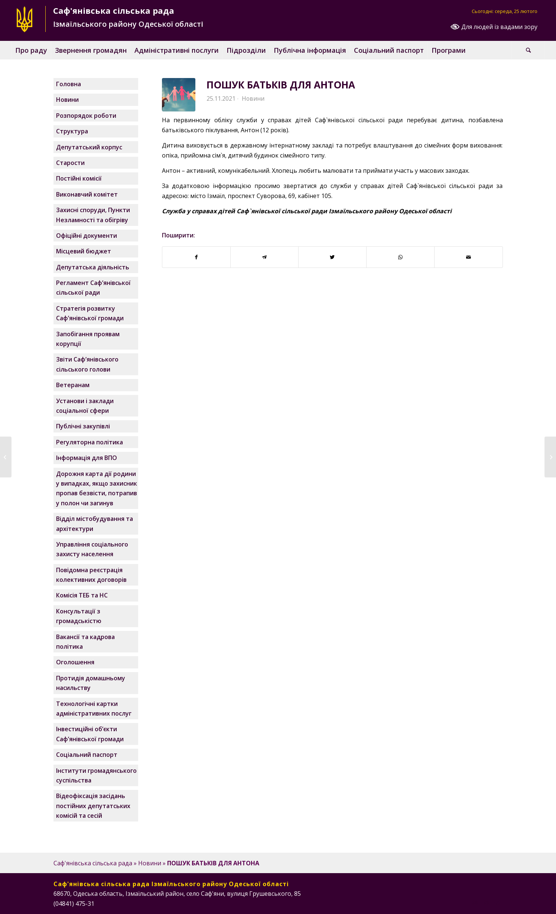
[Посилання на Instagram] (475, 902)
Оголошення (75, 662)
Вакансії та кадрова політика (85, 642)
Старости (70, 163)
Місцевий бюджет (83, 251)
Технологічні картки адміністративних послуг (93, 708)
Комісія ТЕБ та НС (82, 595)
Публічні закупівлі (83, 426)
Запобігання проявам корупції (88, 339)
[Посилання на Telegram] (497, 902)
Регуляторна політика (89, 442)
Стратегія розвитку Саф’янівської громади (90, 313)
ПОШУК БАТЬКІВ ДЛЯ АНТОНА (281, 84)
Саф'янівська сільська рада (92, 863)
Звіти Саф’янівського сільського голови (87, 364)
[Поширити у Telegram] (264, 257)
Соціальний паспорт (86, 755)
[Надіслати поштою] (468, 257)
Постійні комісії (79, 178)
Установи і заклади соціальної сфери (85, 406)
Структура (72, 131)
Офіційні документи (86, 235)
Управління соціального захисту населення (92, 549)
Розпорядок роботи (86, 115)
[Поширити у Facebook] (196, 257)
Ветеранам (73, 385)
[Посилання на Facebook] (463, 902)
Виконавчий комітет (87, 194)
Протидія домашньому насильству (90, 683)
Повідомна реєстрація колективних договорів (91, 575)
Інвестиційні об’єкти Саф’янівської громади (90, 734)
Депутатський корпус (89, 147)
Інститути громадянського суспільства (96, 775)
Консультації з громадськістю (78, 616)
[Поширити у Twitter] (332, 257)
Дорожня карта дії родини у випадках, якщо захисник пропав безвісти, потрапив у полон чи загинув (96, 488)
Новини (253, 98)
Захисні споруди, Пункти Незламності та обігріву (93, 215)
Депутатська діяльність (92, 267)
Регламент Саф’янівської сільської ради (93, 287)
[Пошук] (528, 50)
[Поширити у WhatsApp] (400, 257)
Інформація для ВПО (86, 458)
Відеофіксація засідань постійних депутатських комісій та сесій (93, 806)
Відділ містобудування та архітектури (94, 523)
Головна (68, 84)
